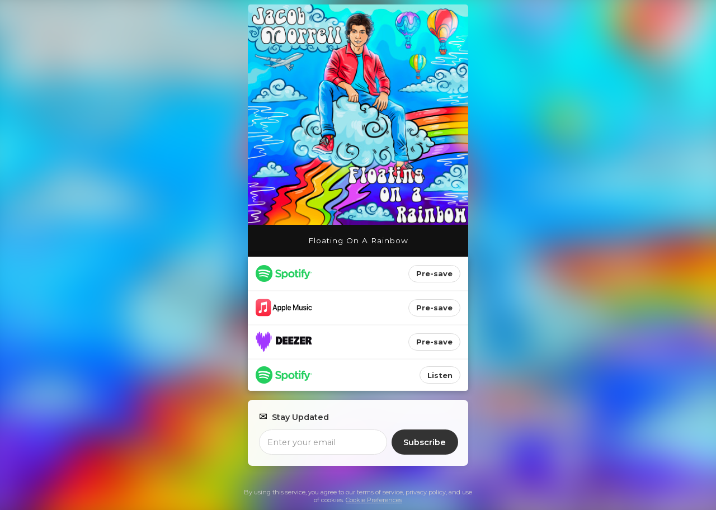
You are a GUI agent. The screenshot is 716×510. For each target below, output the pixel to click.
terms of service (380, 492)
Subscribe (424, 442)
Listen (440, 375)
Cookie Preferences (374, 500)
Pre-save (434, 273)
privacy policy (426, 492)
